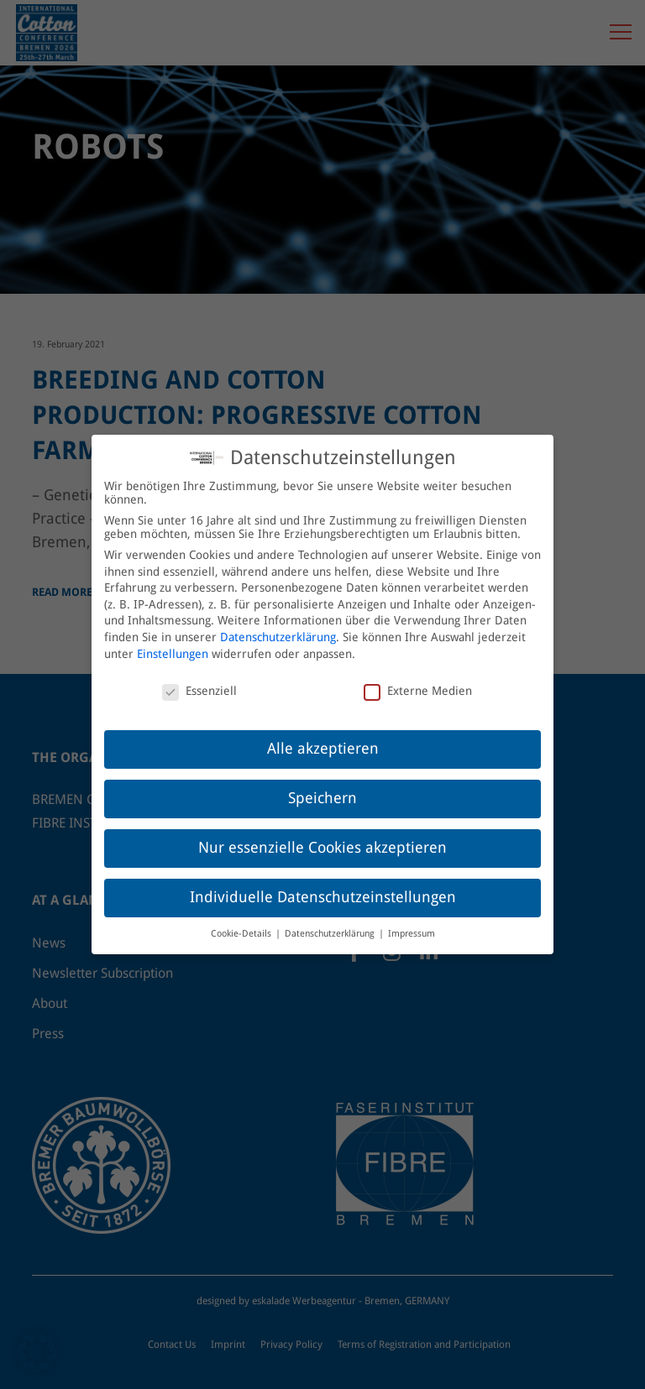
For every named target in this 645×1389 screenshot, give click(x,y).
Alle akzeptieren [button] (323, 740)
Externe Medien (418, 682)
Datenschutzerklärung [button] (331, 925)
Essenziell (199, 682)
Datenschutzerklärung (278, 628)
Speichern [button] (322, 789)
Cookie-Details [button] (242, 925)
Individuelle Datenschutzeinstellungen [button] (323, 888)
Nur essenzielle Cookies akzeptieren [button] (322, 839)
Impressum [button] (411, 925)
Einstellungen (172, 644)
